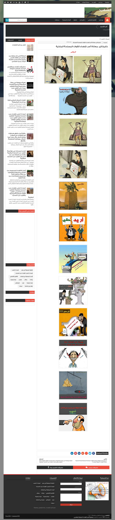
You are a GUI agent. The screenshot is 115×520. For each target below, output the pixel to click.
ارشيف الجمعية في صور (27, 270)
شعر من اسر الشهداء (19, 45)
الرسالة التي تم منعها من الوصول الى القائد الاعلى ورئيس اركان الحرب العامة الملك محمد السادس (17, 58)
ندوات (20, 286)
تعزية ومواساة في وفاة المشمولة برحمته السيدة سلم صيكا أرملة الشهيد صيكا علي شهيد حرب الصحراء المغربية (17, 86)
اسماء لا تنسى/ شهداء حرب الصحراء (24, 273)
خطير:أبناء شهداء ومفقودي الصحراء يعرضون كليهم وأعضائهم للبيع (16, 69)
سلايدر (20, 279)
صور (23, 283)
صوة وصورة (13, 279)
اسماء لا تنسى (15, 270)
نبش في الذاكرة (29, 286)
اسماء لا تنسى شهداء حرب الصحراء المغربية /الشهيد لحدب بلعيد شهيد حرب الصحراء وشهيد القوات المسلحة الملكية (17, 118)
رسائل (25, 279)
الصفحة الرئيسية (105, 33)
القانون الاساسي (92, 20)
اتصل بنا (94, 2)
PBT (104, 517)
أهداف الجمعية (66, 20)
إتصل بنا (95, 33)
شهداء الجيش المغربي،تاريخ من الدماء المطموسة (17, 101)
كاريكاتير (17, 283)
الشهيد (105, 10)
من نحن (100, 2)
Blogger (44, 509)
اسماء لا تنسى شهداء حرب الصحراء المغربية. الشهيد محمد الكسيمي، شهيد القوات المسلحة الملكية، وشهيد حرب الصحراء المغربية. (21, 192)
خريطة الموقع (85, 2)
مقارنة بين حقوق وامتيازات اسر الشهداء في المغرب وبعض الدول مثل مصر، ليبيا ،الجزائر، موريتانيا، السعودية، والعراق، (17, 137)
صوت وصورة (30, 283)
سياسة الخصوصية (89, 33)
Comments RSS (16, 516)
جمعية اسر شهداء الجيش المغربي (83, 517)
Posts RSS (8, 516)
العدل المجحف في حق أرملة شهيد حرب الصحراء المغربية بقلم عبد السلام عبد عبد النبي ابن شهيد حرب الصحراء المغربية (16, 155)
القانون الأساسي (14, 276)
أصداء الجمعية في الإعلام (26, 276)
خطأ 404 (78, 2)
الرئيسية (107, 2)
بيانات (31, 279)
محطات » (57, 20)
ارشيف (75, 20)
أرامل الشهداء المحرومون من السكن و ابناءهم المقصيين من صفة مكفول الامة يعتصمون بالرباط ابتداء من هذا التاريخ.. (16, 174)
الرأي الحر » (82, 20)
